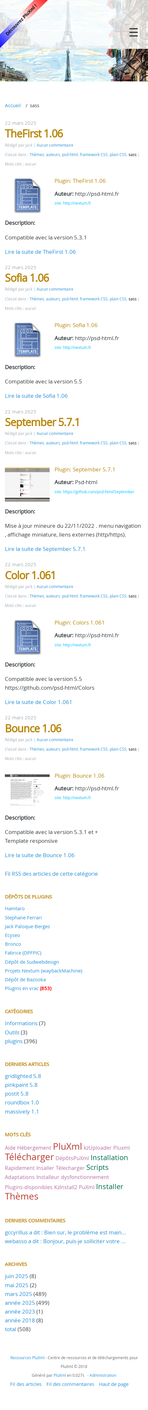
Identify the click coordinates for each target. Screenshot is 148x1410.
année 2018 (20, 1320)
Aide (10, 1147)
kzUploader (98, 1147)
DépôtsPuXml (72, 1158)
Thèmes (37, 154)
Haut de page (114, 1384)
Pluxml (121, 1147)
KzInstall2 (65, 1187)
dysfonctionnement (85, 1177)
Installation (109, 1157)
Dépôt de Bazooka (25, 979)
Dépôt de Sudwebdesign (32, 961)
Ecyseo (12, 935)
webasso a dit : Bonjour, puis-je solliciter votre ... (65, 1241)
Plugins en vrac (22, 988)
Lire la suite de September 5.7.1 (45, 549)
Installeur (47, 1177)
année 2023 (20, 1311)
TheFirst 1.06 (34, 133)
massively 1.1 (22, 1111)
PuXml (86, 1187)
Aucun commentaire (55, 145)
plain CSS (118, 154)
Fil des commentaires (70, 1384)
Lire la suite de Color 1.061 (38, 702)
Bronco (13, 944)
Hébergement (34, 1147)
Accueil (13, 105)
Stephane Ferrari (23, 917)
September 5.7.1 (42, 422)
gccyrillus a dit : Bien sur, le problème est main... (65, 1232)
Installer (109, 1186)
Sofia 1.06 (27, 278)
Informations (21, 1023)
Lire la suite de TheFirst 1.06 (40, 251)
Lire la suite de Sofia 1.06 (36, 395)
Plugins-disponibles (29, 1187)
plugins (14, 1041)
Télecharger (70, 1168)
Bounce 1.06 (33, 728)
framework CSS (94, 154)
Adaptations (20, 1177)
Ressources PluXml (27, 1357)
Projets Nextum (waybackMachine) (43, 970)
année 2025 (20, 1302)
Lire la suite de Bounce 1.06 (40, 855)
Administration (103, 1375)
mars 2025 (18, 1294)
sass (133, 154)
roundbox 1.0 (22, 1102)
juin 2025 (16, 1276)
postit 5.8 (17, 1093)
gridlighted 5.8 (23, 1076)
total (11, 1329)
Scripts (97, 1167)
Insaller (45, 1168)
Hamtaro (15, 908)
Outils (12, 1032)
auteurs (53, 154)
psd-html (70, 154)
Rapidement (20, 1168)
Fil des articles (26, 1384)
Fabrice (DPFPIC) (23, 952)
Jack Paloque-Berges (27, 926)
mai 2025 (17, 1285)
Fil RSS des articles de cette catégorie (51, 873)
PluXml (67, 1146)
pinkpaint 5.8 (21, 1084)
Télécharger (29, 1157)
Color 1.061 (30, 575)
